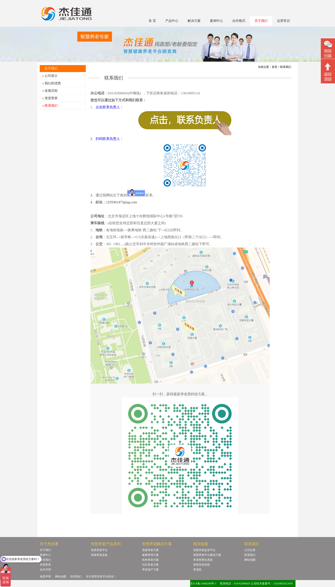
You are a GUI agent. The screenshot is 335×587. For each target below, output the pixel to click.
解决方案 (194, 21)
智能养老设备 (99, 555)
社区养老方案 (150, 564)
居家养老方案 (150, 550)
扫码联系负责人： (109, 139)
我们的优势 (53, 83)
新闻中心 (45, 555)
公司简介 (51, 76)
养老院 (197, 569)
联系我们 (51, 105)
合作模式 (238, 21)
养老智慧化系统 (203, 559)
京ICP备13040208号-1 (203, 583)
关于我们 (261, 21)
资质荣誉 (51, 98)
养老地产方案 (150, 569)
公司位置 (249, 550)
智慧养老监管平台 (204, 550)
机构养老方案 (150, 559)
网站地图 (249, 559)
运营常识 (283, 21)
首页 (274, 67)
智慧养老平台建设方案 (207, 555)
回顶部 (328, 71)
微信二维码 (328, 49)
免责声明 (45, 576)
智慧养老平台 (99, 550)
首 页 (152, 21)
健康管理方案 (150, 555)
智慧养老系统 (201, 564)
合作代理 (45, 569)
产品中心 (171, 21)
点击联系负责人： (109, 107)
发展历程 (51, 90)
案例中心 (216, 21)
